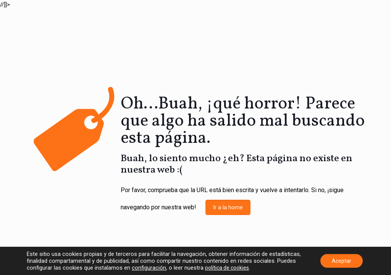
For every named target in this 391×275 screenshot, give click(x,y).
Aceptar (341, 261)
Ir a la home (228, 207)
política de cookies (227, 268)
